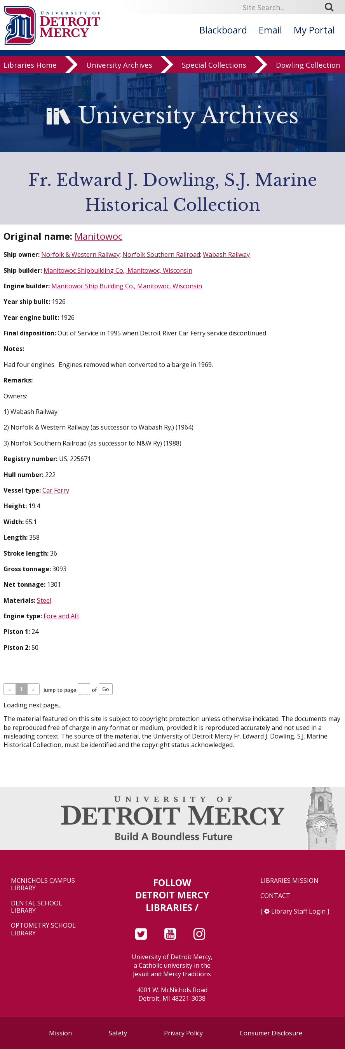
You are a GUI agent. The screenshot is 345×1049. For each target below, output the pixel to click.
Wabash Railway (226, 254)
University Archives (119, 68)
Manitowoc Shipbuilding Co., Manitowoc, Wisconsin (118, 270)
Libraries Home (30, 68)
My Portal (314, 29)
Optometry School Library (43, 929)
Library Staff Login (298, 911)
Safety (118, 1033)
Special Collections (214, 68)
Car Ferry (55, 490)
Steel (44, 600)
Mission (60, 1033)
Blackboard (223, 29)
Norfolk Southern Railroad (161, 254)
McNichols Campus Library (43, 884)
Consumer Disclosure (271, 1033)
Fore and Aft (61, 616)
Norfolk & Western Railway (80, 254)
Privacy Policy (183, 1033)
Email (270, 29)
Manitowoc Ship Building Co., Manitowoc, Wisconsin (126, 286)
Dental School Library (36, 907)
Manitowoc (98, 236)
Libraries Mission (289, 880)
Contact (275, 896)
